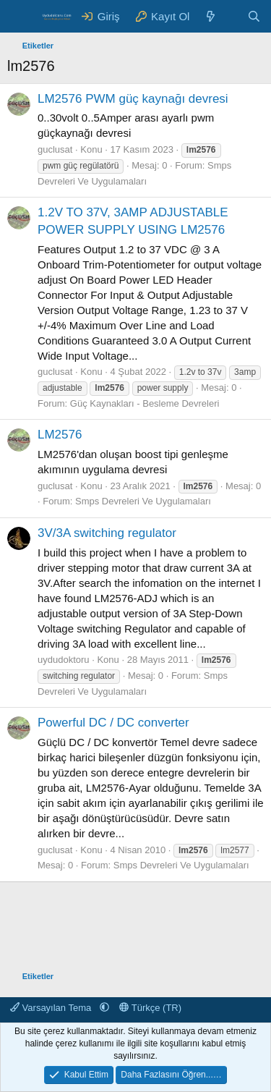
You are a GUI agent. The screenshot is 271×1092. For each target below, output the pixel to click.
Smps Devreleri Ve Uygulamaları (143, 501)
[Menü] (20, 16)
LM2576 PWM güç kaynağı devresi (133, 99)
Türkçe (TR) (150, 1007)
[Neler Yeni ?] (211, 16)
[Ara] (254, 16)
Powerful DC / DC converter (113, 722)
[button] (104, 1008)
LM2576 (60, 434)
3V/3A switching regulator (107, 533)
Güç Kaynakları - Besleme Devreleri (145, 403)
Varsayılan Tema (52, 1007)
